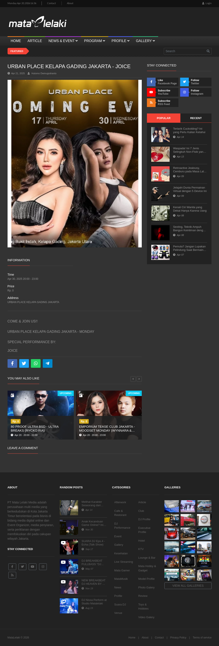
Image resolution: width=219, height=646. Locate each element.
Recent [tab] (196, 118)
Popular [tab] (164, 118)
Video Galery (146, 617)
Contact (51, 3)
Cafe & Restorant (120, 513)
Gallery (118, 544)
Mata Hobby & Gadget (147, 568)
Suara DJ (120, 604)
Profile (118, 595)
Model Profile (146, 578)
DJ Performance (122, 526)
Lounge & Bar (147, 557)
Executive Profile (144, 530)
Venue (118, 613)
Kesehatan (121, 553)
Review (143, 595)
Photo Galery (146, 587)
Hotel (141, 540)
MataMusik (121, 578)
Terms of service (202, 637)
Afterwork (120, 502)
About (70, 3)
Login (207, 3)
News (117, 587)
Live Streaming (123, 561)
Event (117, 536)
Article (142, 502)
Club (141, 510)
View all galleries (188, 585)
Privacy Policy (178, 637)
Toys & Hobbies (143, 606)
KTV (141, 549)
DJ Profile (144, 519)
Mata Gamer (122, 570)
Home (131, 637)
